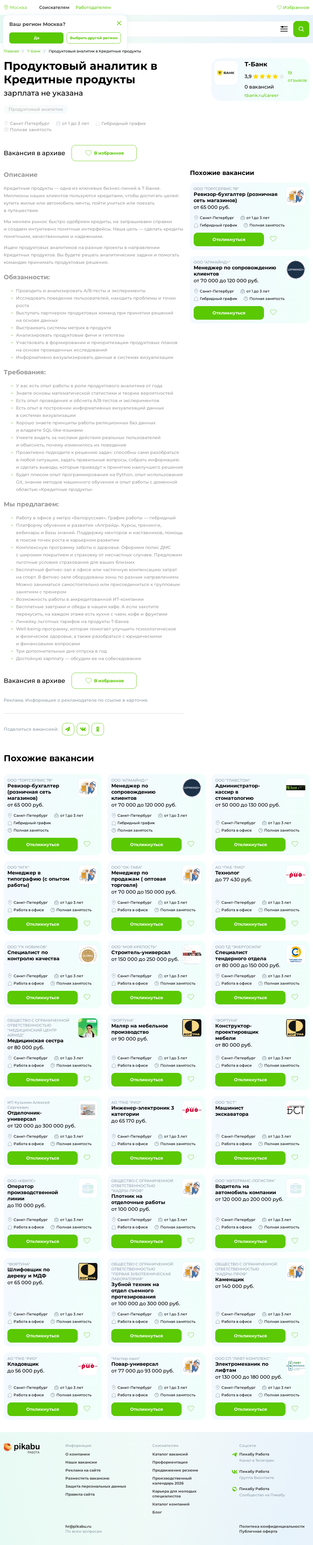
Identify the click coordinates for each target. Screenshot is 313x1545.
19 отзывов (297, 76)
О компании (77, 1454)
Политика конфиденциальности (272, 1526)
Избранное (293, 7)
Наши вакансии (81, 1462)
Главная (11, 51)
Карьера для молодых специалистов (174, 1493)
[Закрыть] (119, 23)
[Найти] (301, 29)
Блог (157, 1512)
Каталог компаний (171, 1504)
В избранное (104, 153)
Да (36, 37)
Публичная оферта (258, 1531)
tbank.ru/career (262, 95)
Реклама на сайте (83, 1470)
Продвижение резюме (175, 1470)
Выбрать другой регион (93, 37)
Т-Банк (33, 51)
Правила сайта (80, 1494)
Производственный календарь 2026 (172, 1480)
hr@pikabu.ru (78, 1526)
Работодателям (93, 7)
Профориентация (170, 1462)
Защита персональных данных (95, 1486)
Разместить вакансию (87, 1478)
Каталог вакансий (170, 1454)
